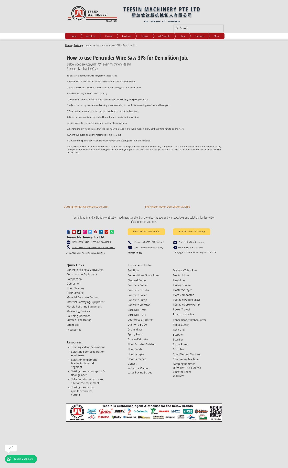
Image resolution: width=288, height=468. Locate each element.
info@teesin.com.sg (194, 242)
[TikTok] (79, 232)
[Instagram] (85, 232)
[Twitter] (90, 232)
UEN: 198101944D (80, 242)
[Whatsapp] (112, 232)
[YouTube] (74, 232)
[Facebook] (68, 232)
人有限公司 (180, 15)
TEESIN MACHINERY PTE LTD (162, 9)
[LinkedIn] (101, 232)
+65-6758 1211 (148, 242)
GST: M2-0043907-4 (102, 242)
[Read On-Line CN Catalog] (191, 231)
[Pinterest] (95, 232)
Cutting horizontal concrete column (86, 206)
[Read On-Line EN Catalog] (146, 231)
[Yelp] (106, 232)
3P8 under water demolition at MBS (167, 206)
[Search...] (198, 28)
